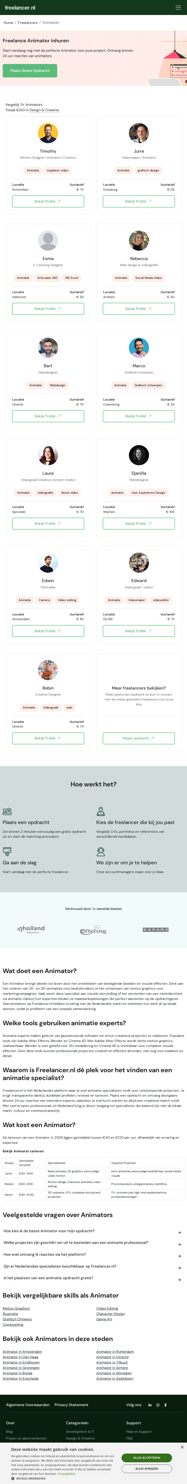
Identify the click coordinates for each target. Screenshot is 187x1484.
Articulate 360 (47, 278)
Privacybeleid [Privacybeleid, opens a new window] (66, 1474)
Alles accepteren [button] (146, 1458)
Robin (48, 687)
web (69, 707)
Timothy (48, 151)
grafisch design (148, 170)
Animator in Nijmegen (114, 1373)
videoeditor (161, 600)
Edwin (48, 580)
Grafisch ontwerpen (148, 385)
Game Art (104, 1319)
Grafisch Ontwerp (17, 1319)
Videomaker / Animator (139, 158)
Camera (44, 600)
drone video (69, 493)
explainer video (57, 170)
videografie (45, 493)
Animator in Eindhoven (21, 1362)
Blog (9, 1431)
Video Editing (107, 1308)
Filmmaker (48, 587)
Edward (139, 580)
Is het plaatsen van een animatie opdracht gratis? (48, 1277)
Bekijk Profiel (47, 201)
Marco (139, 365)
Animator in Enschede (21, 1378)
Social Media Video (148, 278)
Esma (48, 258)
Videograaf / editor (139, 587)
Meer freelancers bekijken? (139, 687)
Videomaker (136, 600)
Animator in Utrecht (112, 1357)
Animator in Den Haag (20, 1357)
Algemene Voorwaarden (28, 1404)
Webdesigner (48, 372)
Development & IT (80, 1431)
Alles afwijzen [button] (146, 1469)
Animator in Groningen (21, 1367)
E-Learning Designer (48, 265)
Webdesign (57, 385)
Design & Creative (44, 110)
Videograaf (50, 707)
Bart (48, 365)
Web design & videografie (139, 265)
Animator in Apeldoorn (114, 1378)
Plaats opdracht (138, 738)
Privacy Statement (71, 1404)
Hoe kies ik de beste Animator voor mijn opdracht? (49, 1230)
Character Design (110, 1313)
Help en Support (139, 1431)
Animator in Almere (112, 1367)
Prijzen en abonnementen (26, 1438)
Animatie (33, 170)
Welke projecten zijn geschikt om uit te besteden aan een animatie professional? (76, 1242)
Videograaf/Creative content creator (48, 480)
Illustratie (10, 1313)
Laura (48, 473)
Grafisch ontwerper (139, 372)
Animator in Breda (17, 1373)
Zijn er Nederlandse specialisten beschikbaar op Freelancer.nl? (60, 1266)
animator (117, 493)
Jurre (139, 151)
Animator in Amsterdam (22, 1351)
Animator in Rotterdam (115, 1351)
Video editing (67, 600)
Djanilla (139, 473)
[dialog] (93, 1463)
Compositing (13, 1324)
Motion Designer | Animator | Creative (48, 158)
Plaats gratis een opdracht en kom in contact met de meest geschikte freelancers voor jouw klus (139, 697)
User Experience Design (148, 493)
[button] (64, 1478)
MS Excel (71, 278)
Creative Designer (48, 694)
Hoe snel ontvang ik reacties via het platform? (45, 1254)
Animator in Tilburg (112, 1362)
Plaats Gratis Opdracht (30, 70)
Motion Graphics (16, 1308)
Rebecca (139, 258)
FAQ (129, 1438)
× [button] (182, 1447)
